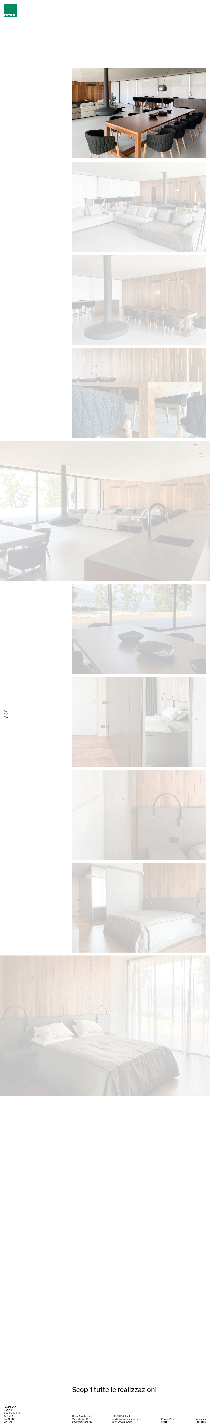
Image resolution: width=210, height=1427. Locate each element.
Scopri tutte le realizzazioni (114, 1389)
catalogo (9, 1419)
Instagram (201, 1419)
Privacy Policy (168, 1419)
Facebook (201, 1421)
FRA (6, 717)
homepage (10, 1407)
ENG (6, 714)
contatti (9, 1422)
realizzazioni (12, 1413)
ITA (5, 711)
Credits (164, 1421)
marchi (8, 1410)
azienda (8, 1416)
